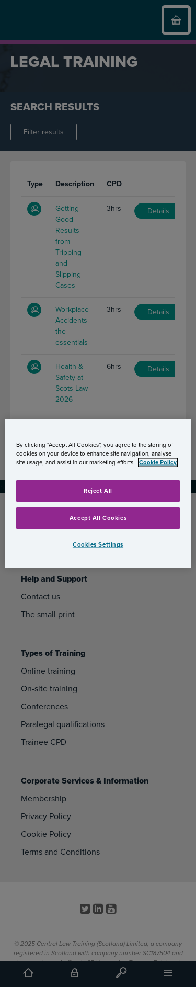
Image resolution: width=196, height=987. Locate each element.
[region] (98, 493)
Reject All (98, 490)
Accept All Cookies (98, 517)
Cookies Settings (98, 544)
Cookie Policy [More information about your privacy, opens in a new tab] (158, 462)
